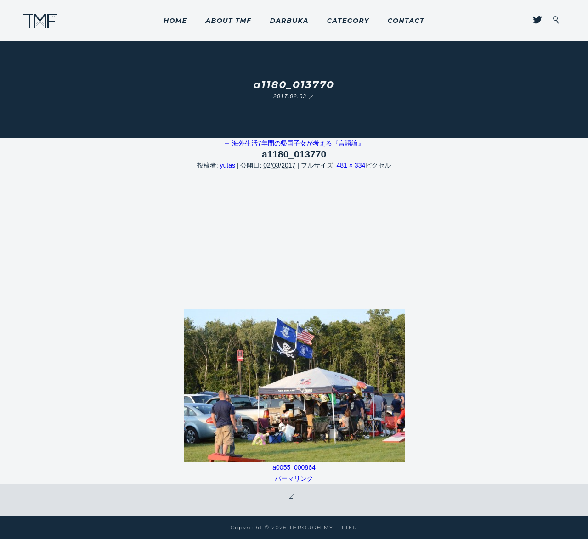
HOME (175, 21)
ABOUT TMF (228, 21)
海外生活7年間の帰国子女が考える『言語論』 (294, 143)
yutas (227, 165)
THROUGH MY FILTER (40, 21)
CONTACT (406, 21)
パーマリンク (294, 478)
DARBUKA (289, 21)
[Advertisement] (294, 239)
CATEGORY (348, 21)
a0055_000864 (293, 467)
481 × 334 (351, 165)
